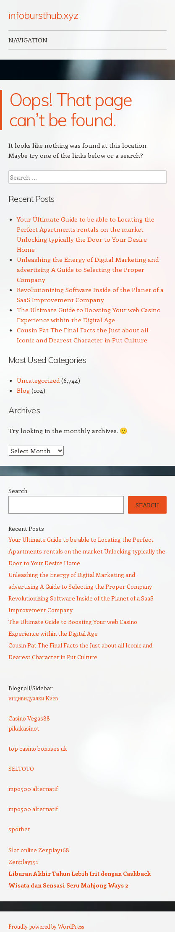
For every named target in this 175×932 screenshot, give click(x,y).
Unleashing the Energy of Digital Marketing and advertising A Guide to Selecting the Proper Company (88, 269)
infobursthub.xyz (43, 15)
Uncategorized (38, 380)
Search (17, 491)
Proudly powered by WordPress (46, 926)
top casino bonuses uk (37, 748)
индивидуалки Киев (33, 698)
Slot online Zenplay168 (38, 850)
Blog (23, 390)
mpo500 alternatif (33, 789)
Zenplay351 (23, 862)
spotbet (19, 829)
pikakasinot (23, 728)
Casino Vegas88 (29, 718)
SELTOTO (21, 769)
